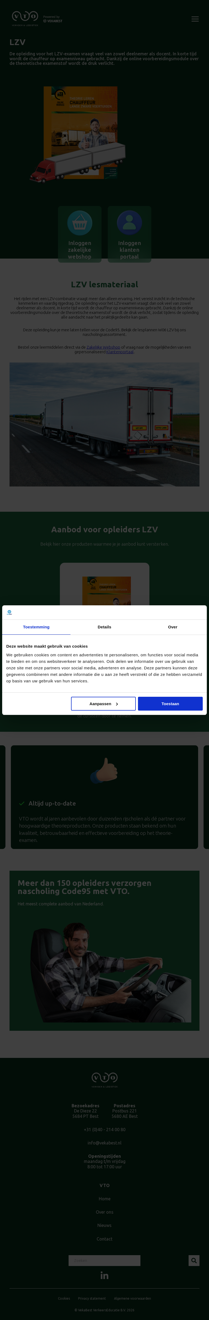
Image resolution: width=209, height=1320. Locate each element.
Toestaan (170, 703)
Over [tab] (172, 627)
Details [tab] (104, 627)
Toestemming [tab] (36, 627)
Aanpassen (104, 703)
